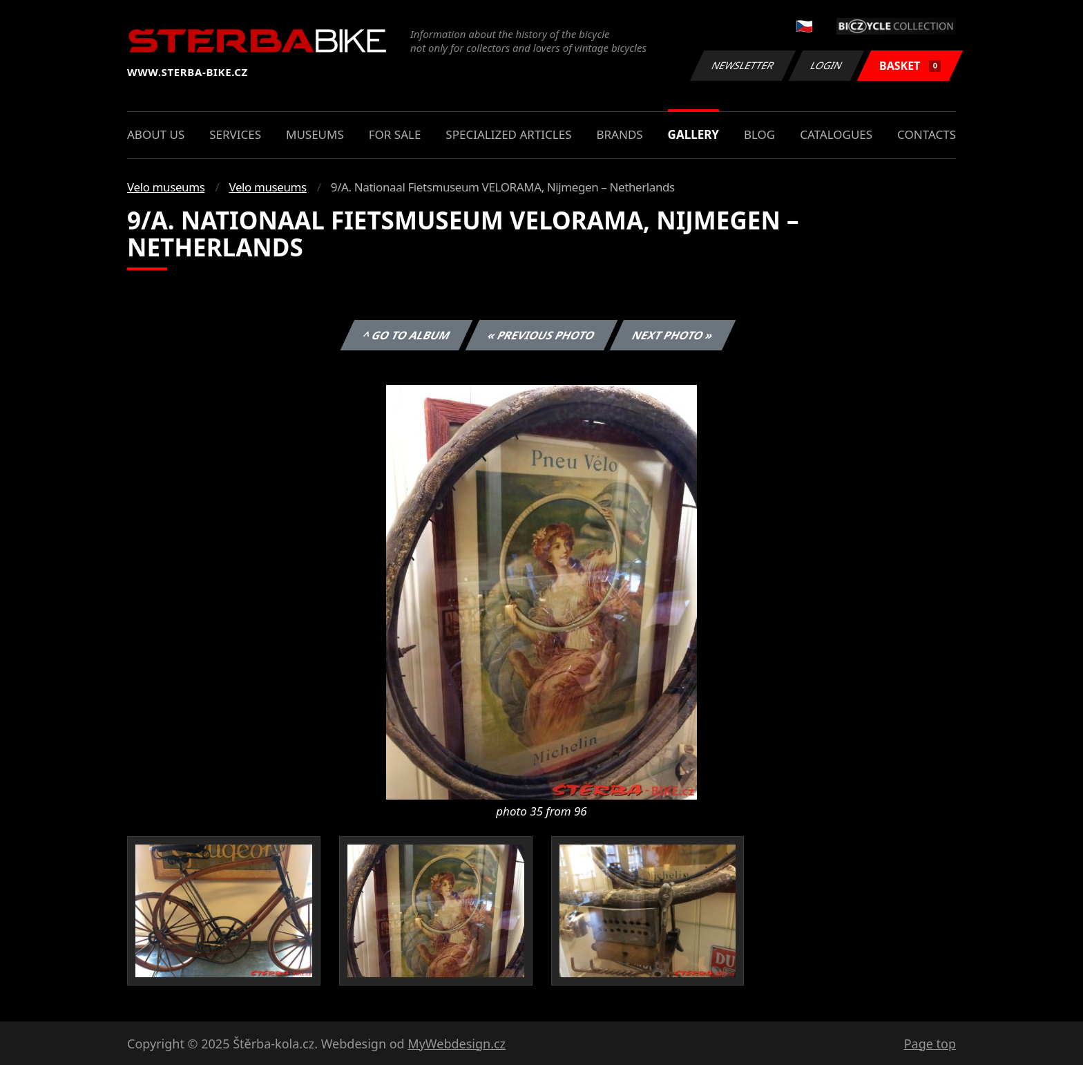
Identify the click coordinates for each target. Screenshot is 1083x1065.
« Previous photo (541, 335)
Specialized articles (508, 134)
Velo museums (165, 187)
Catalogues (836, 134)
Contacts (926, 134)
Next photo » (672, 335)
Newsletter (742, 65)
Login (826, 65)
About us (155, 134)
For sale (395, 134)
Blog (759, 134)
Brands (619, 134)
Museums (315, 134)
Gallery (693, 134)
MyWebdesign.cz (457, 1043)
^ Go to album (406, 335)
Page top (930, 1043)
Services (235, 134)
